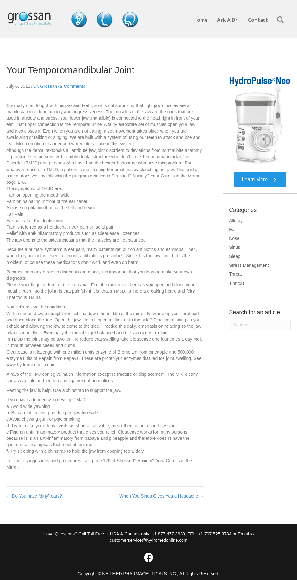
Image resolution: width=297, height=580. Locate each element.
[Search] (260, 325)
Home (200, 19)
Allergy (236, 220)
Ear (232, 229)
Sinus (234, 247)
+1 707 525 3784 (215, 533)
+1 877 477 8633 (168, 533)
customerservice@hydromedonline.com (148, 540)
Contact (258, 19)
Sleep (234, 256)
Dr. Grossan (45, 86)
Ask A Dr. (228, 19)
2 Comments (72, 86)
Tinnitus (236, 283)
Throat (235, 274)
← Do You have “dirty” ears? (34, 496)
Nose (234, 238)
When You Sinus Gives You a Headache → (161, 496)
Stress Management (249, 265)
